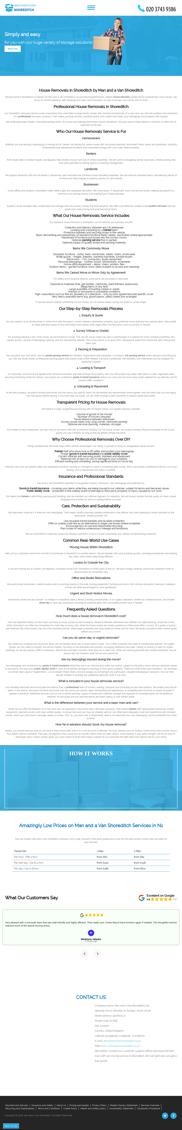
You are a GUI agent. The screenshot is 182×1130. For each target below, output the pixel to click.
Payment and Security (16, 1105)
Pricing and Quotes (79, 1105)
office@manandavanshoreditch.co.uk (121, 1041)
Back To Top (11, 1126)
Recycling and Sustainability (19, 1108)
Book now (13, 48)
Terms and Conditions (49, 1108)
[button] (84, 954)
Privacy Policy (99, 1105)
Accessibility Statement (121, 1108)
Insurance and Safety (42, 1105)
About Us (61, 1105)
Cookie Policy (70, 1108)
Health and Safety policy (93, 1108)
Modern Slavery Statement (123, 1105)
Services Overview (150, 1105)
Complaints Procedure (148, 1108)
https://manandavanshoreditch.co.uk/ (120, 1046)
